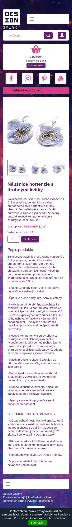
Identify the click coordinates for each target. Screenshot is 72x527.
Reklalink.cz (45, 500)
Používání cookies (39, 497)
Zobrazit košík (36, 65)
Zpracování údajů (14, 497)
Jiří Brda (19, 500)
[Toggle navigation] (32, 19)
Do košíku (30, 239)
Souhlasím (38, 522)
